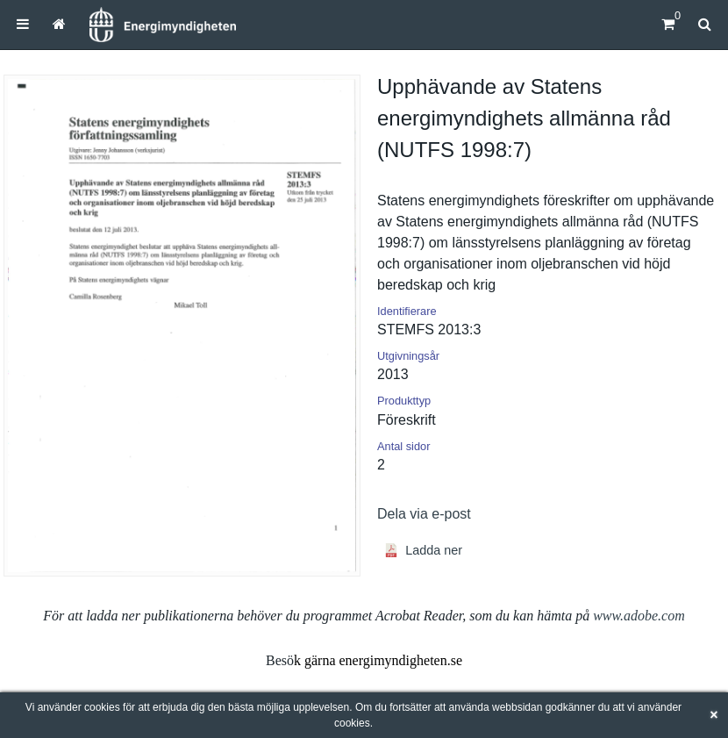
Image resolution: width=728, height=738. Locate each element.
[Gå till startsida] (59, 24)
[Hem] (162, 24)
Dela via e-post (424, 513)
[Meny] (23, 24)
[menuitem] (23, 24)
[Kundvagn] (668, 24)
